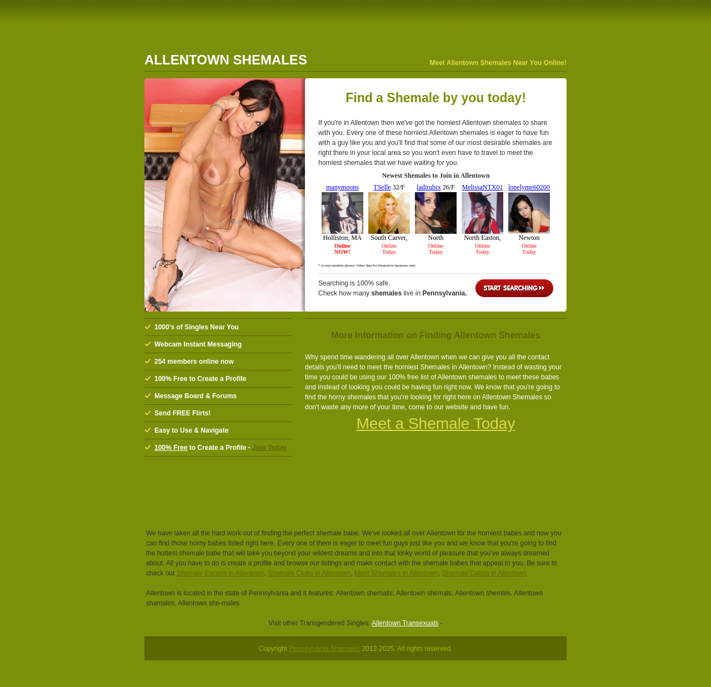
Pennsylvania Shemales (324, 649)
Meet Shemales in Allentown (396, 573)
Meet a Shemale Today (436, 423)
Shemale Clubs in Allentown (309, 573)
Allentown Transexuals (405, 623)
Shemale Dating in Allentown (484, 573)
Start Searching (514, 288)
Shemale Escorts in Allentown (220, 573)
